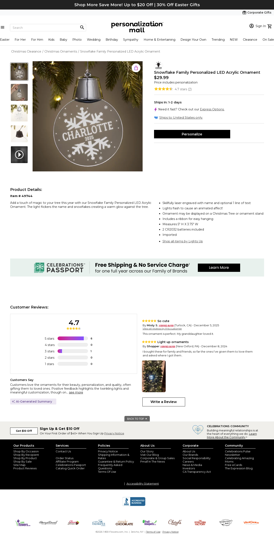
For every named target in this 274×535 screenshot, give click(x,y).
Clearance (250, 40)
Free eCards (233, 465)
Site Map (19, 465)
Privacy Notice (114, 433)
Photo (77, 40)
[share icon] (136, 67)
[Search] (48, 27)
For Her (20, 40)
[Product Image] (88, 116)
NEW (234, 40)
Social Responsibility (197, 458)
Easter (5, 40)
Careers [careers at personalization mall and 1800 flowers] (188, 461)
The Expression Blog (239, 468)
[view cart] (270, 26)
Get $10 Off (24, 430)
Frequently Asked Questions (110, 466)
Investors (189, 468)
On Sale (268, 40)
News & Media (192, 465)
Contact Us (63, 451)
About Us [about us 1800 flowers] (189, 451)
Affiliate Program (67, 461)
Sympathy (130, 40)
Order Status (64, 458)
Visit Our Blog (149, 454)
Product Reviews (25, 468)
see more (76, 392)
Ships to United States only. (181, 117)
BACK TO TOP (137, 418)
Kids (51, 40)
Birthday (112, 40)
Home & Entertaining (159, 40)
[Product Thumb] (19, 72)
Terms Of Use (107, 471)
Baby (63, 40)
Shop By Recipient (26, 454)
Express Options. (212, 109)
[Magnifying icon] (82, 27)
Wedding (94, 40)
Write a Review (163, 402)
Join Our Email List (68, 454)
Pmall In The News (152, 461)
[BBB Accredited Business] (134, 505)
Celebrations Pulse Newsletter (238, 453)
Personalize (192, 134)
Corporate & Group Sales (157, 458)
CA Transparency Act (197, 471)
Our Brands (190, 454)
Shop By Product (25, 458)
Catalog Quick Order (70, 468)
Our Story (147, 451)
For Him (37, 40)
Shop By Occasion (26, 451)
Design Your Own (193, 40)
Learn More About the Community (232, 435)
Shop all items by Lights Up (182, 241)
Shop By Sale (22, 461)
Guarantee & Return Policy (116, 461)
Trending (218, 40)
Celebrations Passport (71, 465)
